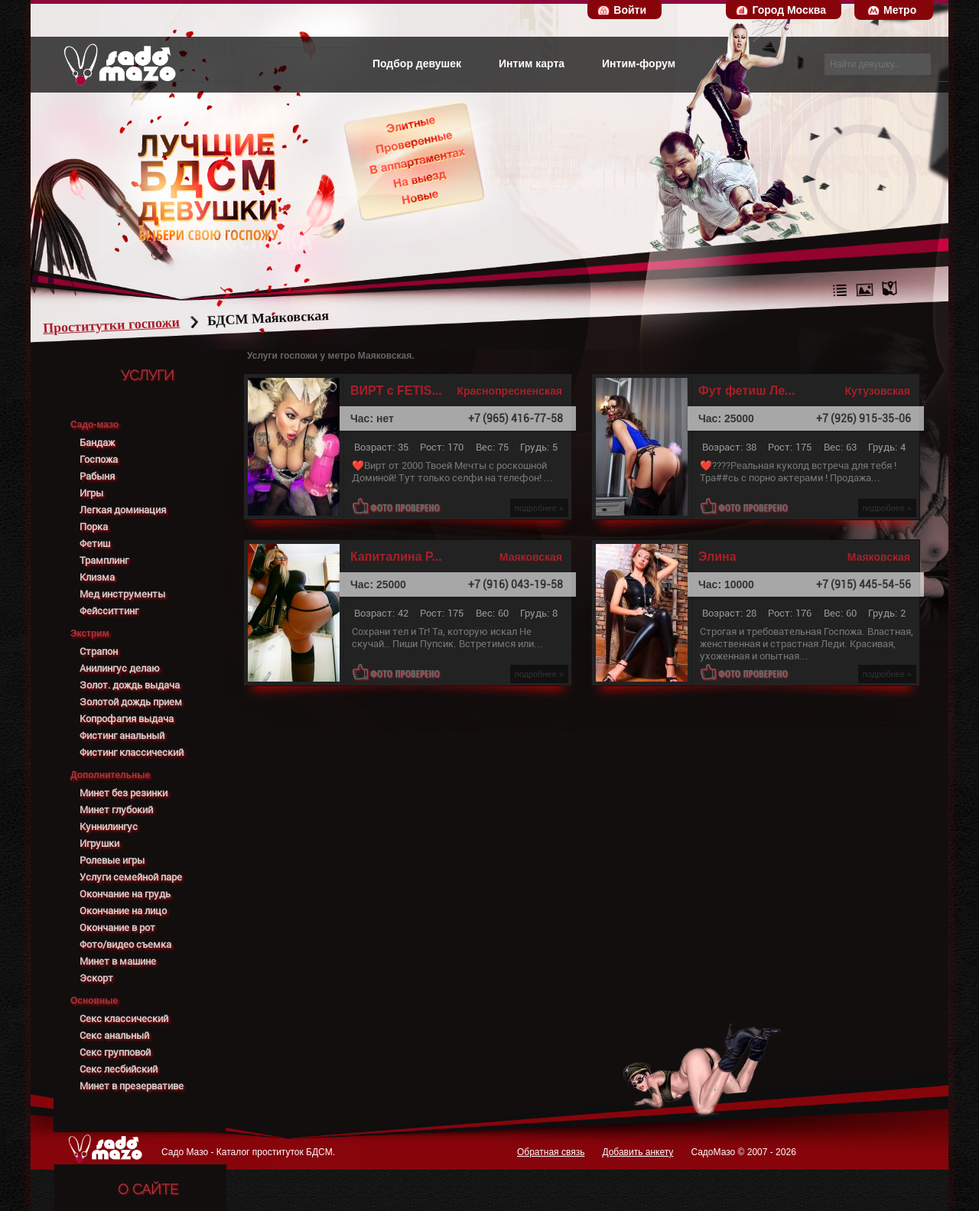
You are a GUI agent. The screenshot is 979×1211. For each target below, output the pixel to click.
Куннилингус (109, 826)
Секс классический (124, 1018)
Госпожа (99, 459)
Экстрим (89, 633)
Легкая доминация (123, 510)
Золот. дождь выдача (130, 685)
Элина (717, 557)
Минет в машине (118, 961)
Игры (91, 493)
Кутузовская (877, 391)
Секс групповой (115, 1052)
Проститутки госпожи (141, 325)
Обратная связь (550, 1152)
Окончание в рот (117, 927)
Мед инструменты (122, 594)
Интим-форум (638, 63)
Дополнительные (110, 775)
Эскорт (96, 978)
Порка (94, 526)
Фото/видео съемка (125, 944)
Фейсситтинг (109, 611)
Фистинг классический (132, 752)
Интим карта (531, 63)
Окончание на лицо (123, 910)
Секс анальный (114, 1035)
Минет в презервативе (132, 1086)
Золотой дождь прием (131, 702)
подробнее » (539, 508)
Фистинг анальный (122, 735)
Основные (94, 1000)
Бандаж (97, 442)
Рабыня (97, 476)
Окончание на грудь (125, 894)
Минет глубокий (116, 809)
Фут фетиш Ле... (746, 391)
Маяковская (530, 557)
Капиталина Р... (396, 557)
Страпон (99, 651)
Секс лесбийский (119, 1069)
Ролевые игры (112, 860)
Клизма (97, 577)
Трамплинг (104, 560)
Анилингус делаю (120, 668)
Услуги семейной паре (131, 877)
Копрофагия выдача (127, 718)
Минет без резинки (124, 793)
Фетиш (95, 543)
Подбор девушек (416, 63)
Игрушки (99, 843)
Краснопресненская (509, 391)
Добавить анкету (637, 1152)
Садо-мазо (94, 424)
